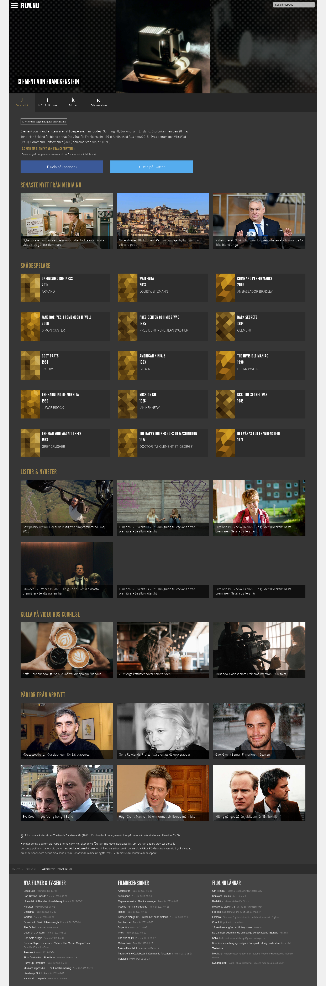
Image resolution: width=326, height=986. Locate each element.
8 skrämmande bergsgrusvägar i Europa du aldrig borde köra (246, 943)
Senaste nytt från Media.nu (51, 185)
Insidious (123, 958)
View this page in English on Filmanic (44, 121)
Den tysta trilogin (33, 938)
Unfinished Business (127, 137)
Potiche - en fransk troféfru (132, 906)
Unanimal (29, 911)
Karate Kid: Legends (35, 978)
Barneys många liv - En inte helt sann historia (143, 917)
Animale (28, 952)
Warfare (28, 917)
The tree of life (126, 938)
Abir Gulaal (30, 927)
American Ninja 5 (89, 142)
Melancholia (124, 943)
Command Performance (46, 142)
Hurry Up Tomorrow (34, 963)
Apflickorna (124, 890)
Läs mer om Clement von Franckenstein (48, 148)
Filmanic (217, 917)
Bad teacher (124, 922)
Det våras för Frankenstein (85, 137)
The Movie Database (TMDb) (120, 843)
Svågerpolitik (219, 963)
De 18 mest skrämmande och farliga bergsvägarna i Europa (245, 932)
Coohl (215, 922)
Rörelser (28, 906)
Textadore (217, 948)
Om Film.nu (218, 890)
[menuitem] (16, 869)
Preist (121, 932)
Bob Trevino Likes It (35, 896)
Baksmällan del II (127, 948)
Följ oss (216, 911)
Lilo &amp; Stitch (33, 973)
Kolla (215, 938)
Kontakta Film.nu (221, 896)
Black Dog (29, 890)
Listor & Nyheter (39, 472)
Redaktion (218, 901)
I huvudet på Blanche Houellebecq (43, 901)
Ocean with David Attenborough (41, 922)
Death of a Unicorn (34, 932)
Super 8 (122, 927)
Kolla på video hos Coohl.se (50, 614)
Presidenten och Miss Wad (168, 137)
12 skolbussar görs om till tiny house (232, 927)
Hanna (121, 911)
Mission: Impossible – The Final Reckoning (47, 968)
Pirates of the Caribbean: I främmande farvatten (144, 953)
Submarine (124, 896)
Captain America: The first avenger (137, 901)
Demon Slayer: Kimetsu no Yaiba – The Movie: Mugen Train (57, 943)
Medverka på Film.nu (224, 906)
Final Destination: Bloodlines (39, 957)
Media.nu (217, 953)
